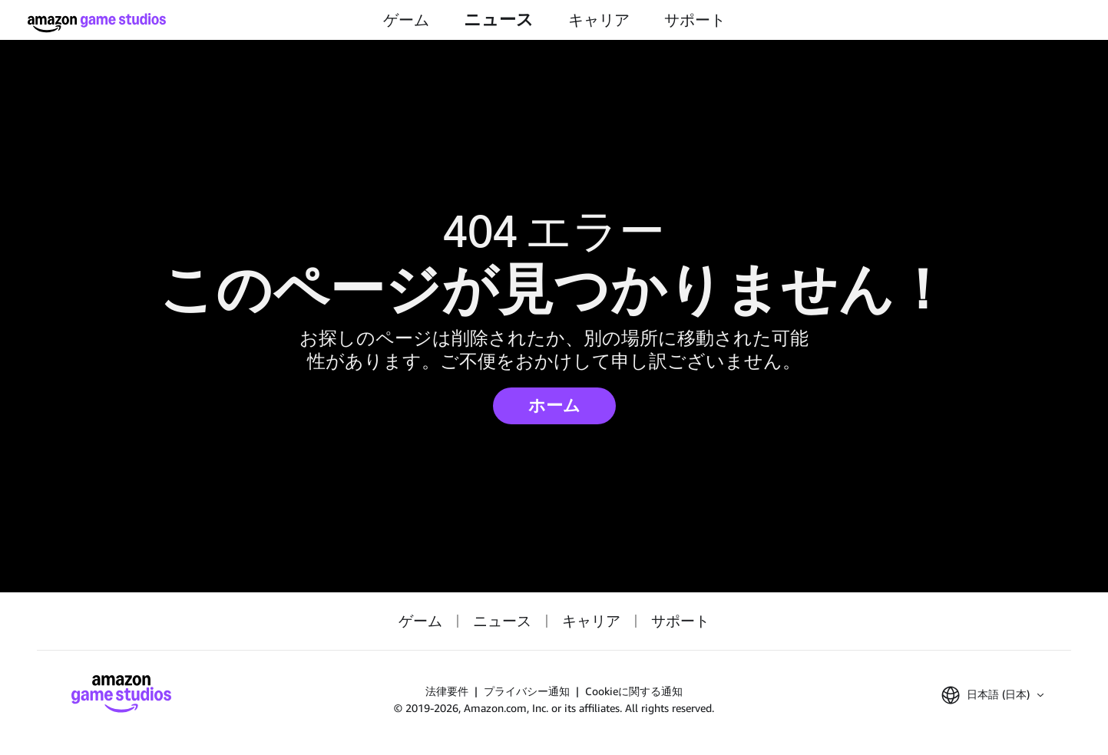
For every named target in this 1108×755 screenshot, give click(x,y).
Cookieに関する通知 (634, 690)
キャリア (599, 20)
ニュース (499, 19)
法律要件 (446, 690)
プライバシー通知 (527, 690)
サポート (695, 20)
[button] (992, 695)
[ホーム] (97, 22)
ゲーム (406, 20)
